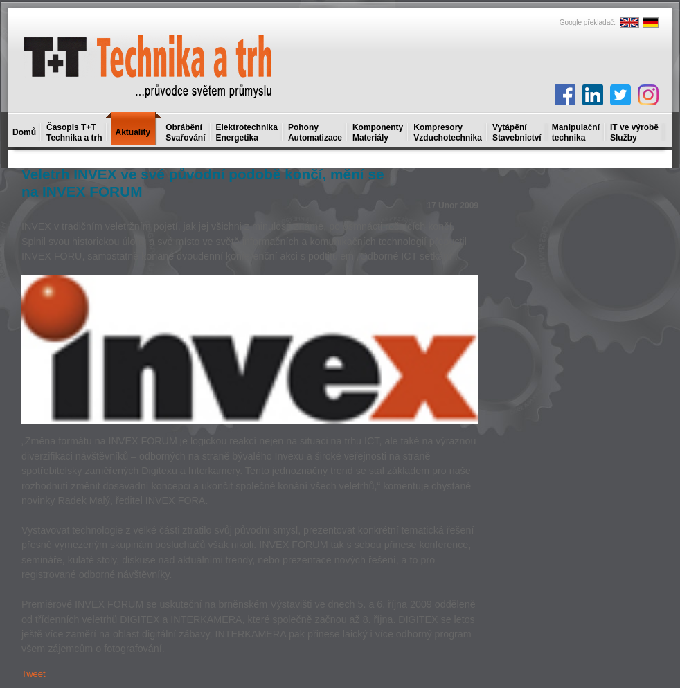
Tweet (33, 674)
